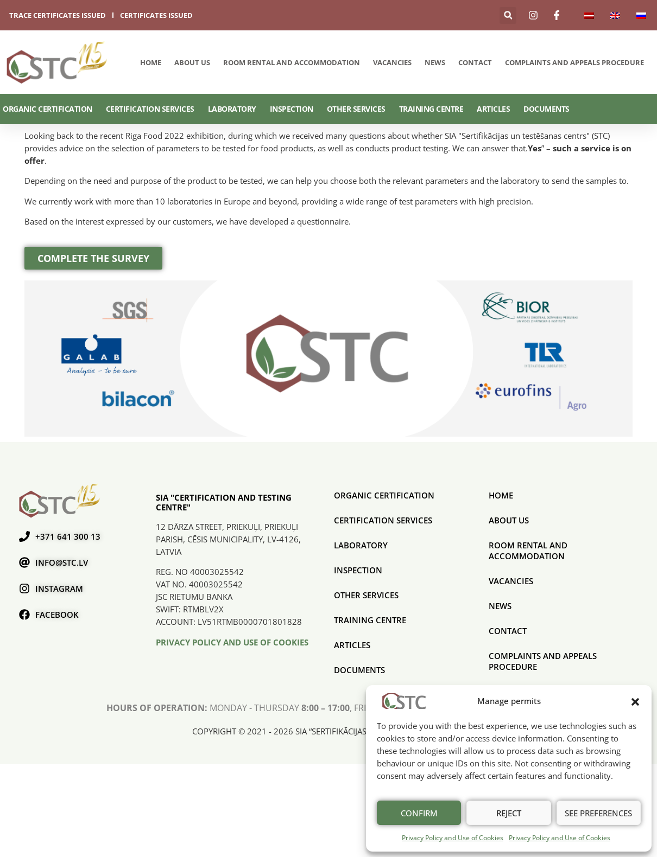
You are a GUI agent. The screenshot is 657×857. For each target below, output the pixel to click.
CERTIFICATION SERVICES (150, 109)
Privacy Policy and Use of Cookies (452, 837)
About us (192, 62)
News (435, 62)
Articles (493, 109)
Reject (508, 813)
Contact (475, 62)
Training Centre (431, 109)
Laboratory (232, 109)
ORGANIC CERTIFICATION (47, 109)
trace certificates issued (57, 15)
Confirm (419, 813)
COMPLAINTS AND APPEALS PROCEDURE (574, 62)
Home (150, 62)
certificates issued (156, 15)
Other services (356, 109)
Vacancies (392, 62)
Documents (546, 109)
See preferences (598, 813)
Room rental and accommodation (291, 62)
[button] (635, 700)
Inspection (291, 109)
